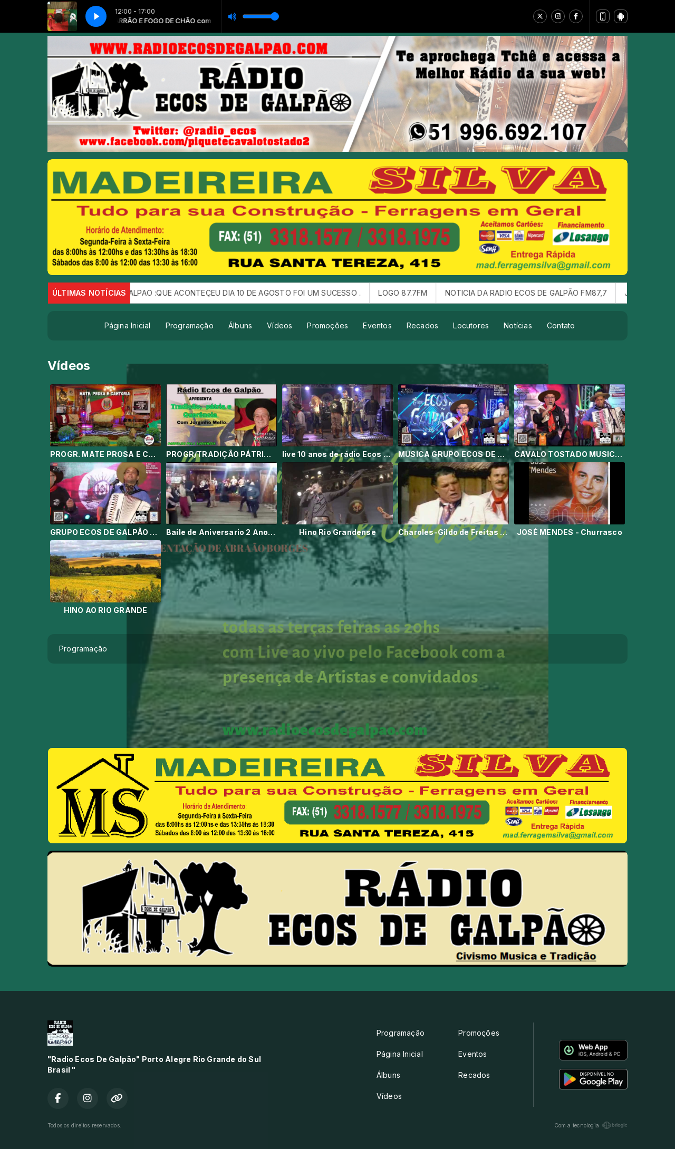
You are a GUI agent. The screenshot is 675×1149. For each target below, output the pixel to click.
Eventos (377, 325)
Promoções (327, 325)
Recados (422, 325)
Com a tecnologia (591, 1125)
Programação (190, 325)
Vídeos (279, 325)
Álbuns (240, 325)
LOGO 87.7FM (418, 292)
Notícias (518, 325)
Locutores (471, 325)
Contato (561, 325)
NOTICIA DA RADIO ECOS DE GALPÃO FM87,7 (541, 292)
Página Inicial (127, 325)
